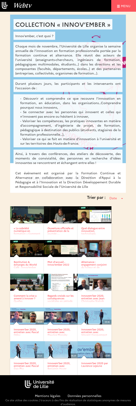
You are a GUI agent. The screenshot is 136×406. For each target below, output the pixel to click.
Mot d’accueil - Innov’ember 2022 (58, 263)
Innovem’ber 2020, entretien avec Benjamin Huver (59, 365)
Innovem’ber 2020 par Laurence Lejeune (94, 364)
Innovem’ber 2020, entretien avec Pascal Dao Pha (26, 365)
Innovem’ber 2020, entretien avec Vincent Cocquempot (94, 332)
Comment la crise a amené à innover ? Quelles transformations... (25, 299)
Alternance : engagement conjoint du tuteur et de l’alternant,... (94, 266)
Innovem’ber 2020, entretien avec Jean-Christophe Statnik (93, 298)
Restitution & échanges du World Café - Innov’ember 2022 (25, 266)
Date (116, 198)
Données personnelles (84, 395)
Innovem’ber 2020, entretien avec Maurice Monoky (59, 332)
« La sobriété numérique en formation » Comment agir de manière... (27, 232)
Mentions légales (47, 395)
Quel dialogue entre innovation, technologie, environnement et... (93, 232)
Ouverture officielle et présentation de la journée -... (61, 231)
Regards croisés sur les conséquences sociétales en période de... (61, 299)
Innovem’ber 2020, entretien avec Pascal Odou (26, 332)
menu (126, 5)
